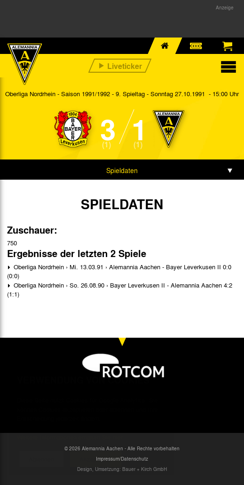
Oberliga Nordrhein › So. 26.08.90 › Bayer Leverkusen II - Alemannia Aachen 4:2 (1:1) (119, 289)
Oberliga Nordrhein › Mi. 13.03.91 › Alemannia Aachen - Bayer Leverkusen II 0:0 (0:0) (119, 271)
